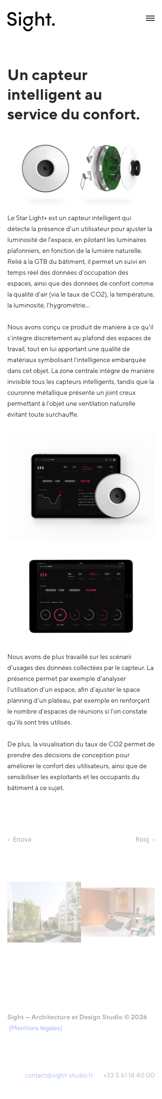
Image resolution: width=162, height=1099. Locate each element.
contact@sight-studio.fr (59, 1075)
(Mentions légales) (35, 1028)
